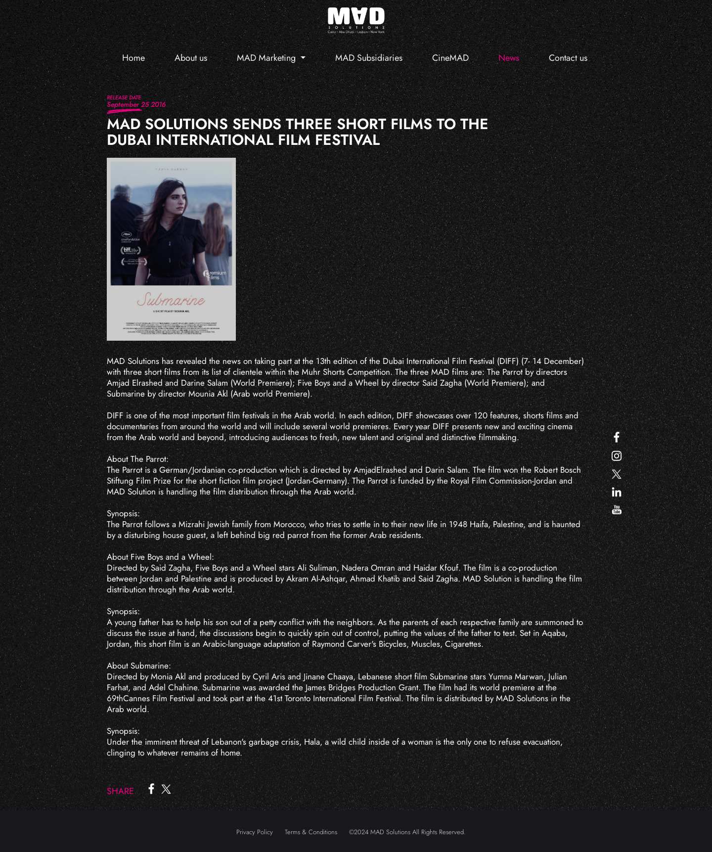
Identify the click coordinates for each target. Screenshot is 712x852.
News (508, 58)
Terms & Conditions (311, 832)
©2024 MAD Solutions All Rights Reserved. (407, 832)
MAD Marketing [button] (267, 58)
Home (133, 58)
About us (191, 58)
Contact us (568, 58)
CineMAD (450, 58)
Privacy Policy (254, 832)
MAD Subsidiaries (368, 58)
